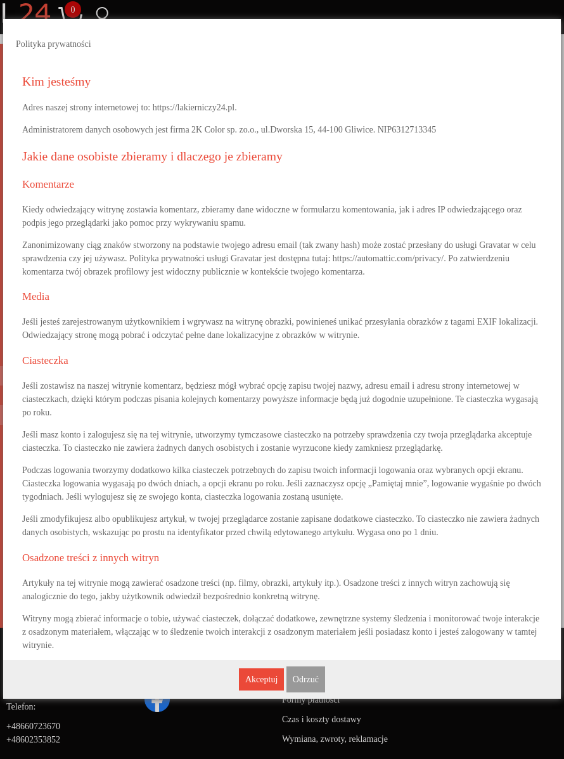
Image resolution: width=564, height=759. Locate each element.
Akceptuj (261, 679)
